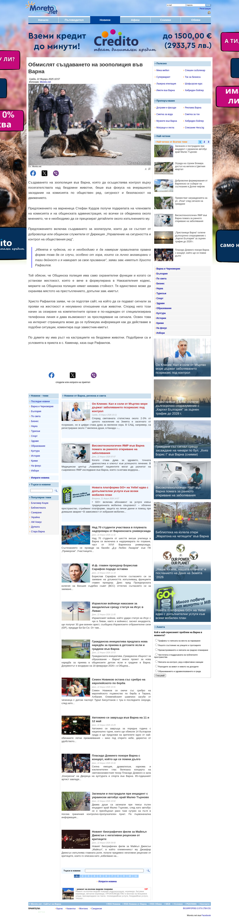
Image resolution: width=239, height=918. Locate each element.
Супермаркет (162, 77)
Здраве (35, 441)
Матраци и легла (164, 127)
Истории (35, 456)
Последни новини (40, 401)
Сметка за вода (164, 114)
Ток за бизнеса (192, 77)
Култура (35, 451)
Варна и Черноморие (42, 406)
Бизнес (35, 421)
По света (35, 416)
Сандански (96, 908)
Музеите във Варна (166, 121)
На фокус (36, 465)
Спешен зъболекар (194, 70)
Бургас (59, 908)
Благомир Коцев (39, 503)
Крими (34, 460)
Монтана (83, 908)
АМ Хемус (36, 522)
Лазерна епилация (165, 83)
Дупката (35, 526)
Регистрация (205, 9)
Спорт (34, 436)
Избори (35, 470)
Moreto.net (45, 82)
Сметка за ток (191, 114)
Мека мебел (162, 70)
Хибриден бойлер (193, 90)
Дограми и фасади (165, 107)
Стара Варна (38, 531)
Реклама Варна (192, 107)
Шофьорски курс (192, 83)
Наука (34, 426)
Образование (38, 446)
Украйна (35, 517)
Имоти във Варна (165, 90)
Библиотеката (38, 507)
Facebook (206, 915)
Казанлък (70, 908)
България (36, 411)
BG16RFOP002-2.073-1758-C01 (197, 908)
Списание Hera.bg (193, 127)
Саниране (36, 512)
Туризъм (35, 431)
